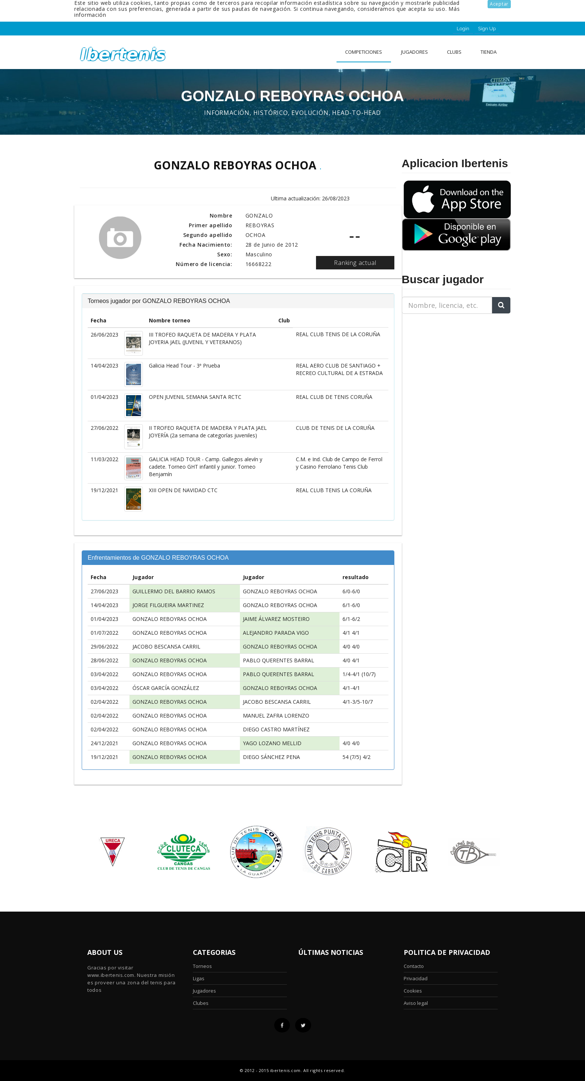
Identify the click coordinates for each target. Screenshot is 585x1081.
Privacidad (416, 978)
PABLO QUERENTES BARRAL (278, 660)
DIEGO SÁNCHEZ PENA (271, 756)
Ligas (198, 978)
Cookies (413, 990)
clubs (454, 52)
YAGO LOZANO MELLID (272, 743)
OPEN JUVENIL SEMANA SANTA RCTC (195, 396)
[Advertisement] (448, 366)
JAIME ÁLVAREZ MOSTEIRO (276, 618)
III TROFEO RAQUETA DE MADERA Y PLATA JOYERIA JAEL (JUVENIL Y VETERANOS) (202, 338)
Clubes (201, 1003)
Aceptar (499, 4)
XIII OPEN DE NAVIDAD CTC (183, 490)
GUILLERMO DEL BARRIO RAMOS (173, 591)
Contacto (414, 966)
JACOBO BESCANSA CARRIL (166, 646)
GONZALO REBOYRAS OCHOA (280, 591)
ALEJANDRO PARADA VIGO (276, 632)
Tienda (489, 52)
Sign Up (487, 28)
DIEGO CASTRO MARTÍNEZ (276, 729)
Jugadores (414, 52)
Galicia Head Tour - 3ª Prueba (184, 365)
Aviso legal (416, 1003)
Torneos (202, 966)
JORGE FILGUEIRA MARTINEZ (168, 605)
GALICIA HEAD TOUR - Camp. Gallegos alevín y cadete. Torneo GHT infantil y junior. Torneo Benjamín (205, 467)
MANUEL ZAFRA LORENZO (276, 715)
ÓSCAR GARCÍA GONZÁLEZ (165, 687)
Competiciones (363, 52)
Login (463, 28)
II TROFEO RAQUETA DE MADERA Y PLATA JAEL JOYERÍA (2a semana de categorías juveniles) (208, 431)
